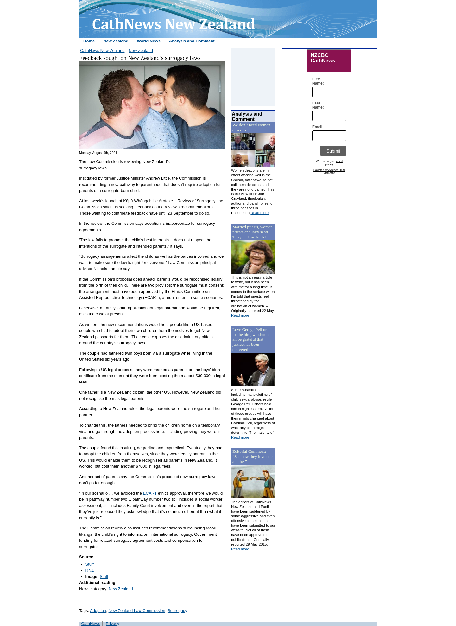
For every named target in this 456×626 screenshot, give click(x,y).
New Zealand (115, 41)
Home (89, 41)
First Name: (316, 81)
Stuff (90, 564)
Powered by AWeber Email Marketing (329, 171)
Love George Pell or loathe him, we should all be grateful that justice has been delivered (251, 339)
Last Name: (316, 105)
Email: (316, 127)
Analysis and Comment (192, 41)
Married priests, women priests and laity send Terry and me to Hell (252, 231)
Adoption (98, 610)
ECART (150, 493)
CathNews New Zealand (102, 50)
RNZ (90, 570)
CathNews (90, 623)
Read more (259, 213)
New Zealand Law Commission (137, 610)
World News (149, 41)
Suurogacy (177, 610)
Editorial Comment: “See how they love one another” (252, 456)
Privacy (112, 623)
